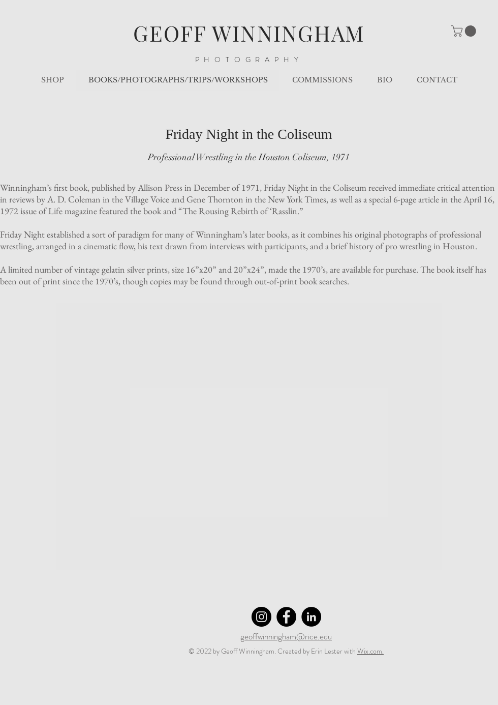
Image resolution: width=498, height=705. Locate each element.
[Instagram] (261, 617)
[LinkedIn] (311, 617)
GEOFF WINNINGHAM (249, 33)
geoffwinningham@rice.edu (286, 636)
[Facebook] (286, 617)
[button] (465, 31)
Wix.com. (370, 651)
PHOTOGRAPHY (249, 59)
